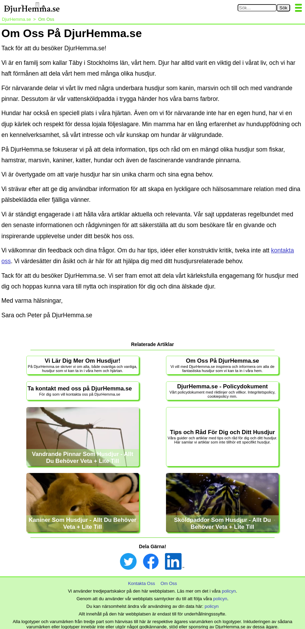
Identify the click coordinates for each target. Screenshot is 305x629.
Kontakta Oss (141, 583)
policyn (228, 591)
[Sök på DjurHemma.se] (257, 7)
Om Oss (168, 583)
